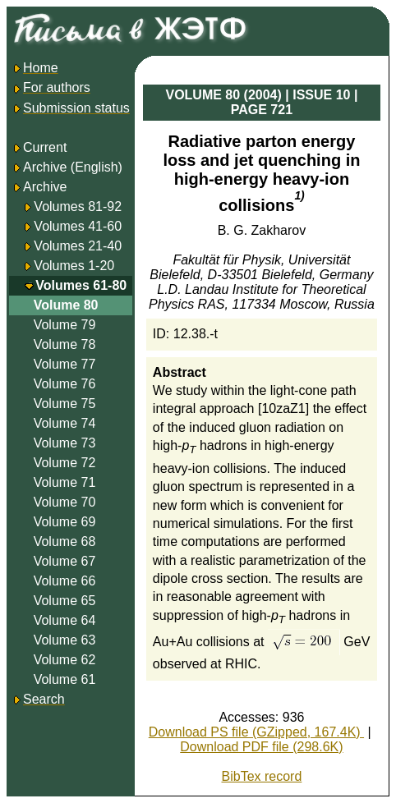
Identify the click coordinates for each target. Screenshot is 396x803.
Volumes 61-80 (81, 285)
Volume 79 (65, 325)
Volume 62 (65, 660)
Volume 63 (65, 640)
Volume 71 (65, 482)
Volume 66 (65, 581)
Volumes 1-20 (74, 266)
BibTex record (262, 776)
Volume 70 (65, 502)
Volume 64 (65, 620)
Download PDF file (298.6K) (261, 747)
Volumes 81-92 (78, 206)
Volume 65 (65, 601)
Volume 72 (65, 463)
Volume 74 (65, 423)
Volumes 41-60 (78, 226)
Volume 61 (65, 679)
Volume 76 (65, 384)
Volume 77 (65, 364)
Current (39, 147)
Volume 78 (65, 344)
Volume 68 (65, 541)
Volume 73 (65, 443)
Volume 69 (65, 522)
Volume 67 (65, 561)
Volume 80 (66, 305)
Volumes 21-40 (78, 246)
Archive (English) (67, 167)
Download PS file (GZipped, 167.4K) (256, 732)
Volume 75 (65, 404)
